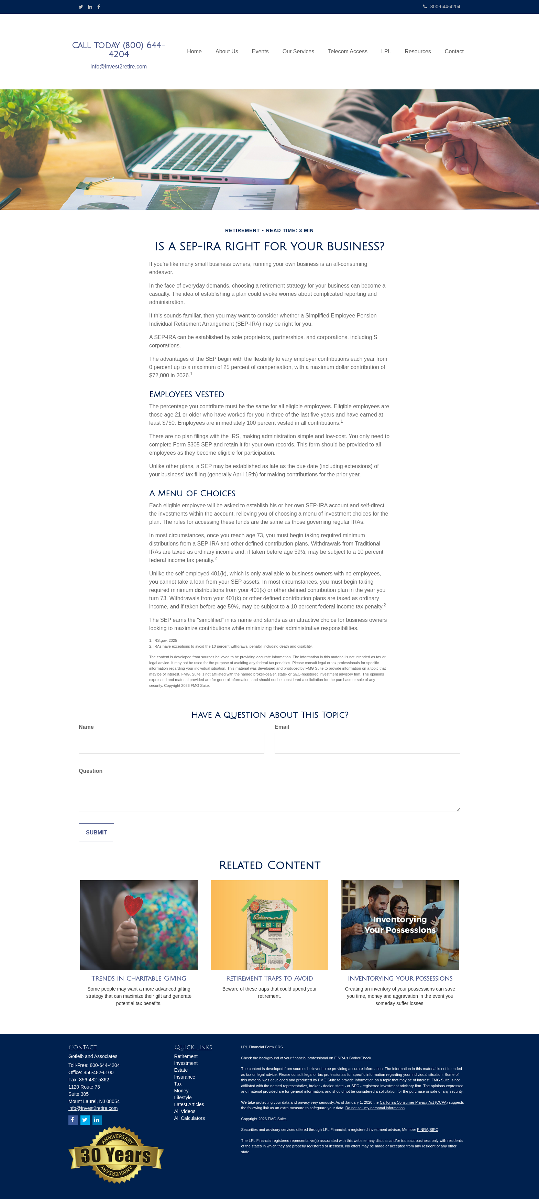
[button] (227, 51)
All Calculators (189, 1118)
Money (181, 1090)
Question (90, 771)
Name (86, 727)
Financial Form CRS (266, 1047)
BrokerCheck (360, 1058)
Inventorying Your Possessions (400, 978)
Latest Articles (189, 1104)
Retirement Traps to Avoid (269, 978)
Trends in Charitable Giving (138, 978)
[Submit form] (96, 832)
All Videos (185, 1111)
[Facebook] (98, 6)
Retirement (186, 1056)
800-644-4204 (441, 6)
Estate (181, 1070)
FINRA (422, 1129)
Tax (178, 1084)
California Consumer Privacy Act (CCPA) (414, 1102)
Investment (186, 1063)
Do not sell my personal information (375, 1108)
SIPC (433, 1129)
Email (282, 727)
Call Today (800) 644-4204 (118, 50)
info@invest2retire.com (118, 66)
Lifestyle (183, 1097)
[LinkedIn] (90, 6)
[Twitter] (81, 6)
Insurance (184, 1077)
